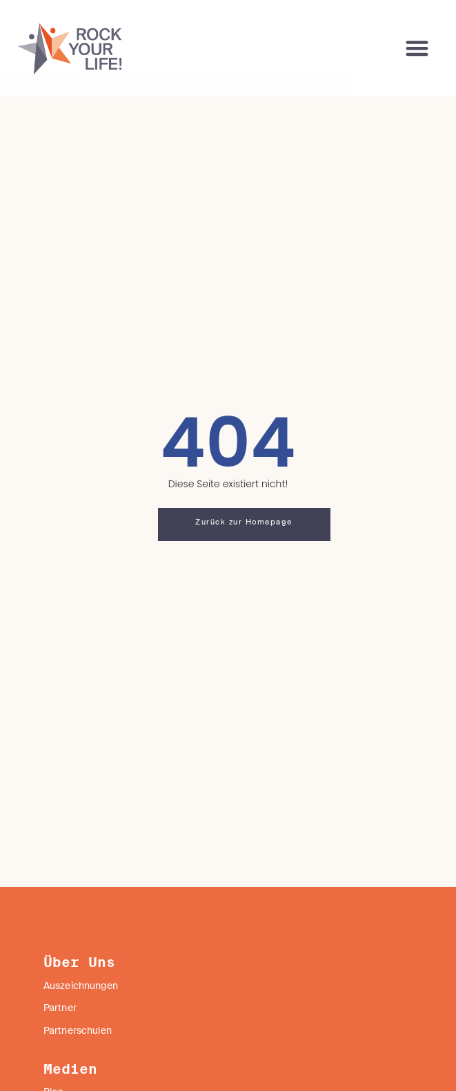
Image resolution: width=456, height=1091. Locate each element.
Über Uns (79, 990)
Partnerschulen (77, 1058)
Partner (60, 1036)
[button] (417, 48)
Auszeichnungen (80, 1014)
